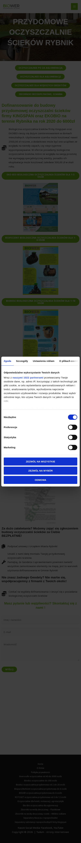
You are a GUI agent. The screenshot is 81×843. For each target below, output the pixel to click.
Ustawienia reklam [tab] (43, 361)
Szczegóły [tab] (22, 361)
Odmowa (40, 480)
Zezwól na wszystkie (40, 461)
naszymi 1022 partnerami (28, 377)
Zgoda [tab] (7, 361)
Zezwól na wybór (40, 470)
